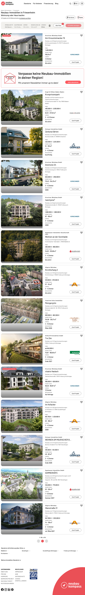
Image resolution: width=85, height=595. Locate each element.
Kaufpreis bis (18, 25)
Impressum (19, 571)
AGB (16, 574)
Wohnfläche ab (35, 25)
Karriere (4, 576)
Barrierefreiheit (7, 579)
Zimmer (25, 25)
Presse (3, 574)
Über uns (4, 571)
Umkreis (43, 25)
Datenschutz (20, 576)
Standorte (27, 3)
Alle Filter (60, 25)
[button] (42, 78)
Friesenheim (16, 10)
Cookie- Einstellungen (20, 580)
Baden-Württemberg (6, 10)
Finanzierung (48, 3)
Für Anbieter (37, 3)
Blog (56, 3)
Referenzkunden (7, 583)
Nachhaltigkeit (6, 581)
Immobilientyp (9, 25)
